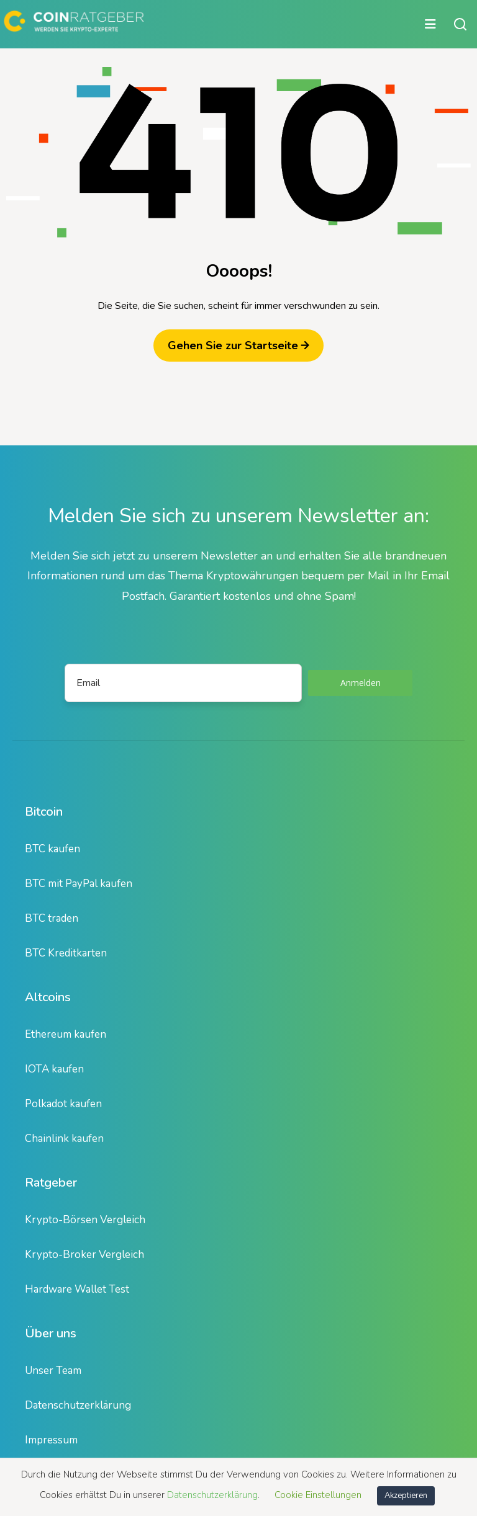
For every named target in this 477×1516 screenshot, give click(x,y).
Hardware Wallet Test (77, 1289)
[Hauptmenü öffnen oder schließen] (221, 24)
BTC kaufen (52, 849)
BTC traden (51, 918)
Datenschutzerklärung (78, 1405)
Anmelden (360, 683)
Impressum (51, 1440)
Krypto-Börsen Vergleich (85, 1220)
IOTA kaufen (54, 1069)
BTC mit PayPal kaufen (78, 883)
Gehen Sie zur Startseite (238, 345)
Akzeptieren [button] (405, 1495)
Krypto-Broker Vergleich (84, 1254)
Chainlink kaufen (64, 1138)
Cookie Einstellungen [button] (318, 1495)
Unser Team (53, 1370)
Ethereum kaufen (65, 1034)
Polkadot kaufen (63, 1104)
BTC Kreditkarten (66, 953)
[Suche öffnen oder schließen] (460, 24)
